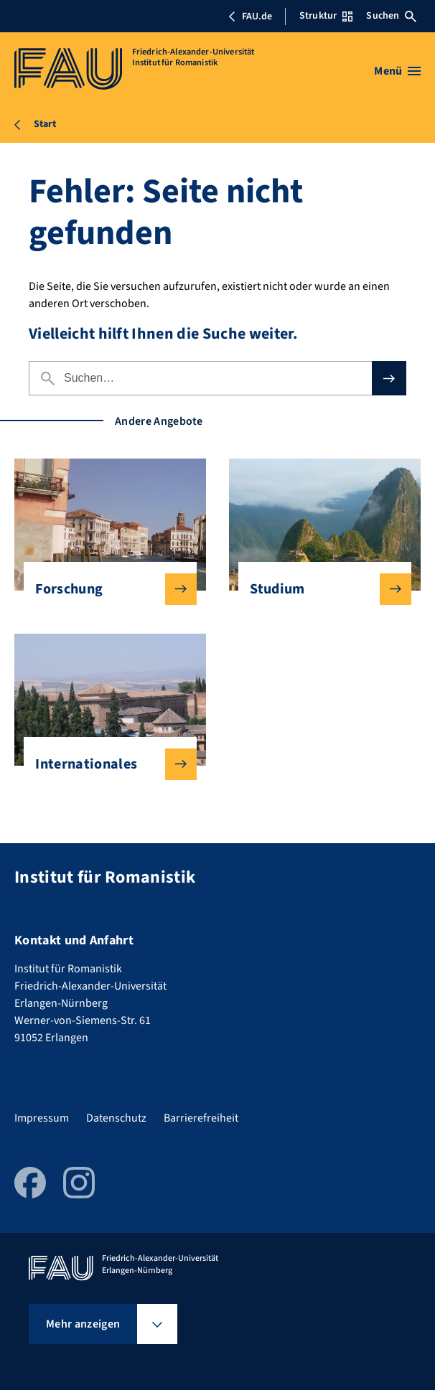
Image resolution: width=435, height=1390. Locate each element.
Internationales (104, 764)
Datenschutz (116, 1118)
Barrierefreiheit (201, 1118)
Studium (319, 589)
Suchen (391, 16)
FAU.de (250, 16)
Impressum (41, 1118)
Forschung (104, 589)
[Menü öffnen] (397, 71)
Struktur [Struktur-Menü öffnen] (325, 16)
